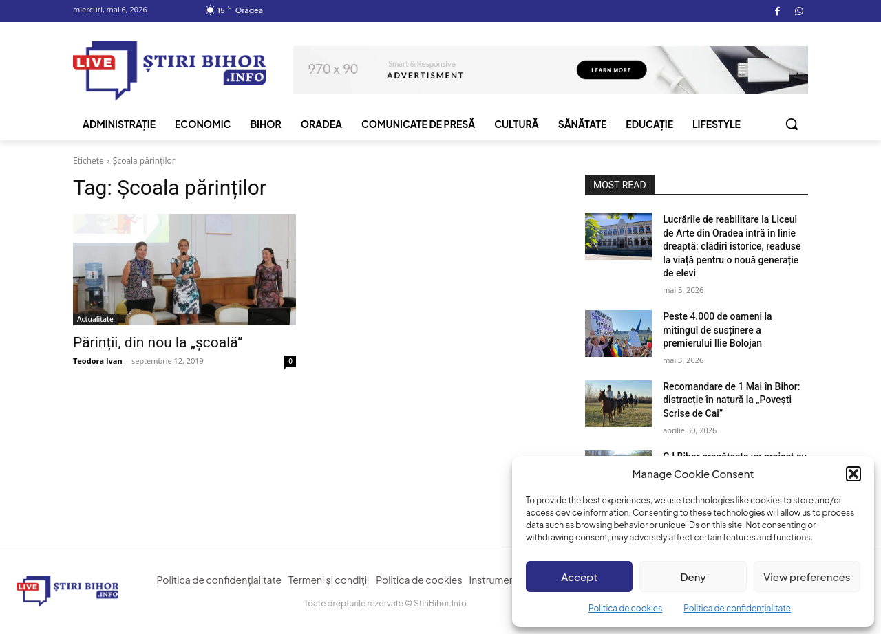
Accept (579, 576)
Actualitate (95, 319)
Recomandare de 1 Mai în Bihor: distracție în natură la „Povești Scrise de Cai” (731, 400)
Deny (692, 576)
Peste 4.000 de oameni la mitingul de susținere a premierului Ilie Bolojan (717, 330)
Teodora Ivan (98, 361)
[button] (853, 474)
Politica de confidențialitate (737, 608)
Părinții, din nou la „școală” (157, 342)
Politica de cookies (625, 608)
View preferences (806, 576)
